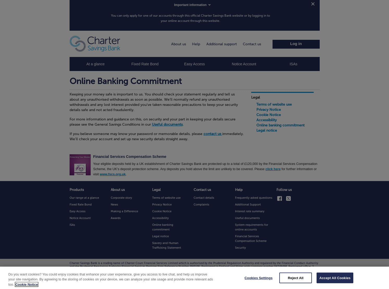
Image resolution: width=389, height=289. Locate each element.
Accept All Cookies (335, 281)
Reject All (296, 281)
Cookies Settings (259, 281)
